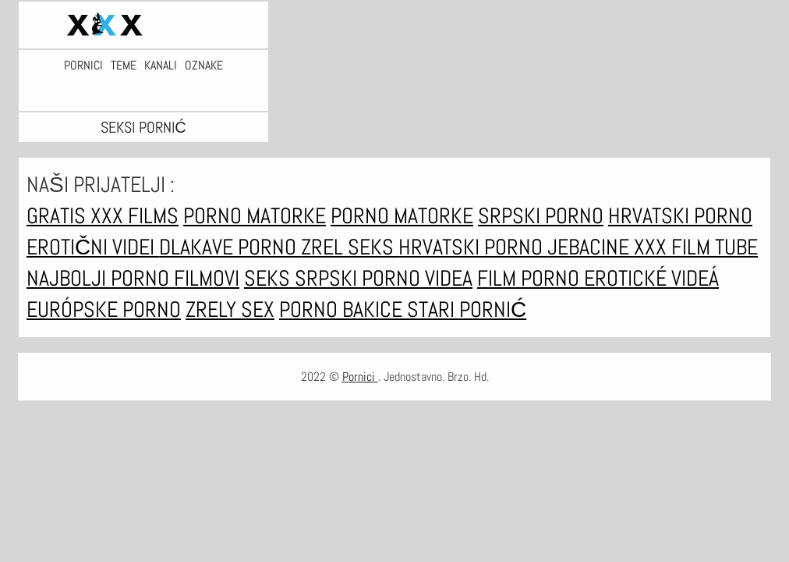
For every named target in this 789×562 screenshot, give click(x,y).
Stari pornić (466, 309)
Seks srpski (303, 278)
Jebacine (590, 247)
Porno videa (417, 278)
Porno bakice (343, 309)
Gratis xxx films (103, 215)
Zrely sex (230, 309)
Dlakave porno (230, 247)
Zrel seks (349, 247)
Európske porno (104, 309)
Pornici (83, 65)
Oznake (204, 65)
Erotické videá (651, 278)
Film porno (530, 278)
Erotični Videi (93, 247)
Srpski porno (540, 215)
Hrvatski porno (680, 215)
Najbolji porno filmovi (133, 278)
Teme (123, 65)
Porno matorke (254, 215)
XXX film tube (696, 247)
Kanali (160, 65)
